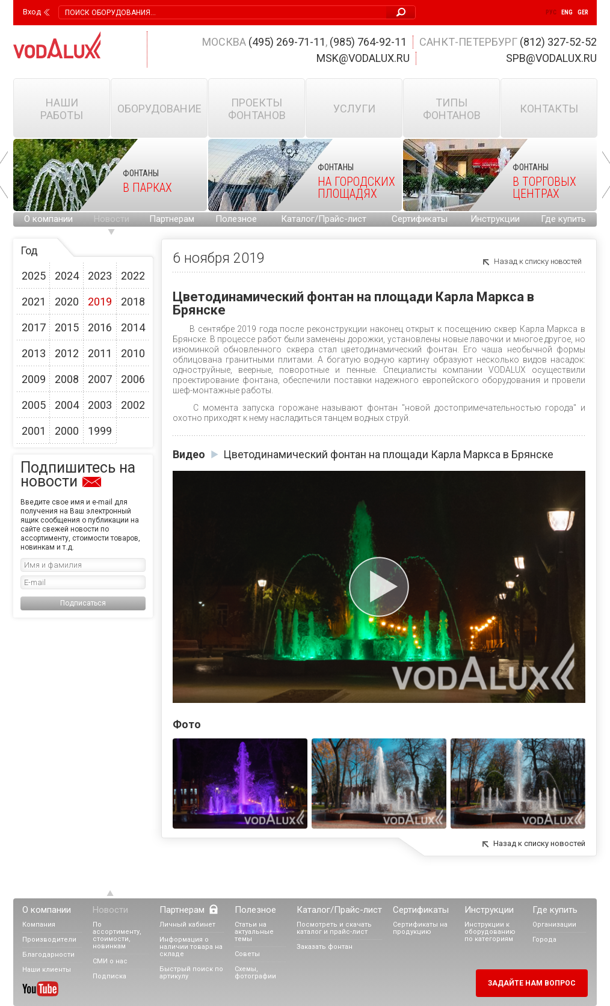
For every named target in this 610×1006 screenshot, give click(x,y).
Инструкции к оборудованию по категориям (490, 932)
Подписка (109, 976)
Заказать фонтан (325, 947)
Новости (111, 218)
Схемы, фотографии (255, 972)
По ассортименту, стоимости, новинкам (117, 935)
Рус (551, 12)
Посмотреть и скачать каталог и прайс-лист (334, 928)
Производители (49, 939)
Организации (554, 924)
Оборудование (159, 108)
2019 (100, 301)
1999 (100, 431)
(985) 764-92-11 (368, 41)
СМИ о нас (110, 961)
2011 (100, 353)
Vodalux (57, 44)
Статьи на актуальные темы (254, 932)
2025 (34, 275)
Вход (32, 12)
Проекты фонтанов (257, 108)
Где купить (563, 218)
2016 (100, 327)
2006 (133, 379)
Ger (583, 12)
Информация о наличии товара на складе (191, 947)
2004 (67, 405)
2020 (67, 301)
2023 (100, 275)
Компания (38, 924)
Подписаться (83, 603)
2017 (34, 327)
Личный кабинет (187, 924)
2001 (34, 431)
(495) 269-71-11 (286, 41)
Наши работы (61, 108)
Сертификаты (420, 218)
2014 (133, 327)
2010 (133, 353)
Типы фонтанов (452, 108)
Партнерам (171, 218)
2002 (133, 405)
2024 (67, 275)
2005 (34, 405)
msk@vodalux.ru (363, 58)
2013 (34, 353)
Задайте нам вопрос (532, 983)
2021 (34, 301)
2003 (100, 405)
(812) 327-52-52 (558, 41)
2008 (67, 379)
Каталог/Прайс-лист (323, 218)
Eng (567, 12)
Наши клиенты (46, 970)
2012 (67, 353)
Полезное (236, 218)
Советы (247, 954)
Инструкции (495, 218)
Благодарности (48, 954)
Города (544, 939)
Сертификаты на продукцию (420, 928)
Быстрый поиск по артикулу (191, 972)
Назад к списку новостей (538, 261)
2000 (67, 431)
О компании (48, 218)
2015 (67, 327)
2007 (100, 379)
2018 (133, 301)
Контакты (549, 108)
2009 (34, 379)
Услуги (354, 108)
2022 (133, 275)
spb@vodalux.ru (551, 58)
